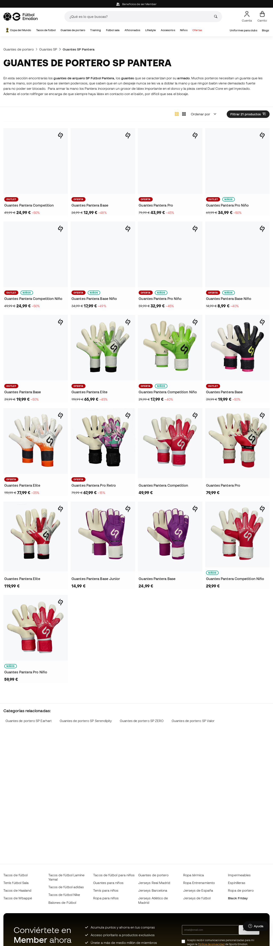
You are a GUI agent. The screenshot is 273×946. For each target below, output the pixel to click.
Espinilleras (236, 883)
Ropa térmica (193, 875)
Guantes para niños (108, 883)
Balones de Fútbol (62, 902)
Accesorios (168, 30)
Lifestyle (150, 30)
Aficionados (132, 30)
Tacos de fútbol (46, 30)
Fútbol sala (113, 30)
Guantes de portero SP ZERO (142, 721)
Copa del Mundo (18, 30)
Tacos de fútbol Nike (64, 895)
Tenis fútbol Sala (16, 883)
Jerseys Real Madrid (154, 883)
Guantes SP (48, 49)
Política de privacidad (211, 944)
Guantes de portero (73, 30)
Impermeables (239, 875)
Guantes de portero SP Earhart (29, 721)
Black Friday (238, 898)
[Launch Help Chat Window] (256, 926)
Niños (183, 30)
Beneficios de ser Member (136, 4)
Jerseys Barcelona (152, 890)
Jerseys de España (198, 890)
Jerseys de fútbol (197, 898)
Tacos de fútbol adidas (66, 887)
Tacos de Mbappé (17, 898)
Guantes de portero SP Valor (193, 721)
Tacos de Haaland (17, 890)
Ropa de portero (241, 890)
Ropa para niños (106, 898)
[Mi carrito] (262, 16)
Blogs (265, 30)
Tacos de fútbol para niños (114, 875)
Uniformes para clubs (243, 30)
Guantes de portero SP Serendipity (86, 721)
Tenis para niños (105, 890)
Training (95, 30)
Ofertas (197, 30)
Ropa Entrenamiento (199, 883)
